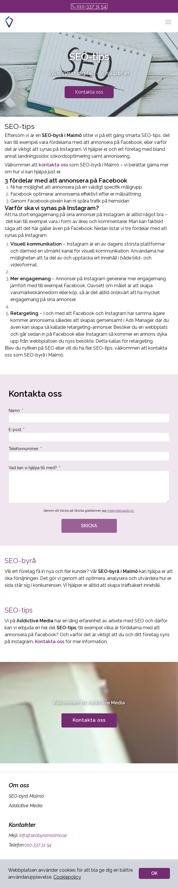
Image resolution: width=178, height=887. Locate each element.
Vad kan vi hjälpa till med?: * (89, 484)
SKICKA (89, 525)
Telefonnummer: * (89, 453)
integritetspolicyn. (120, 511)
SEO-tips (19, 610)
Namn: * (89, 415)
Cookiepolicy (67, 877)
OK (154, 873)
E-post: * (89, 434)
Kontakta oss (89, 92)
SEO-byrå (20, 560)
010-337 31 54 (89, 6)
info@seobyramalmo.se (42, 835)
